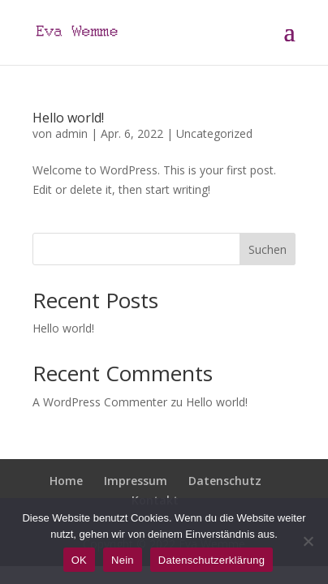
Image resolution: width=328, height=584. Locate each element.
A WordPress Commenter (99, 402)
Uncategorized (214, 133)
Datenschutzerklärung (211, 560)
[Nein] (308, 541)
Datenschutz (224, 480)
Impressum (135, 480)
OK (79, 560)
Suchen (267, 249)
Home (66, 480)
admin (71, 133)
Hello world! (68, 118)
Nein (122, 560)
